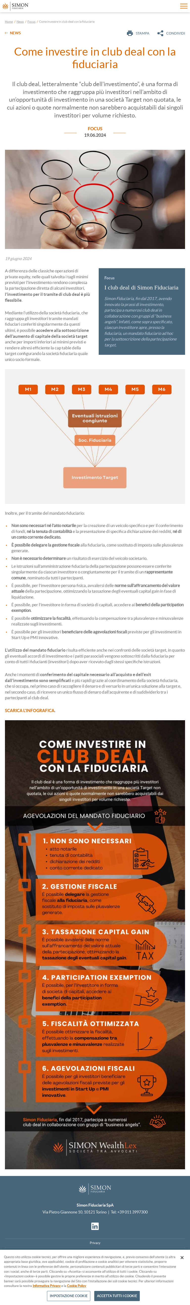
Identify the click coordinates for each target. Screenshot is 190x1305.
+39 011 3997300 (132, 1212)
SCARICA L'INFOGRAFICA (29, 710)
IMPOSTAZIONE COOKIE (68, 1298)
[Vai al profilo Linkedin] (95, 1226)
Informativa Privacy (47, 1288)
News (20, 21)
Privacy (95, 1243)
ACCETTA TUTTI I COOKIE (117, 1298)
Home (9, 21)
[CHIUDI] (182, 1260)
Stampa (138, 33)
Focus (31, 21)
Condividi (171, 33)
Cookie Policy (76, 1288)
